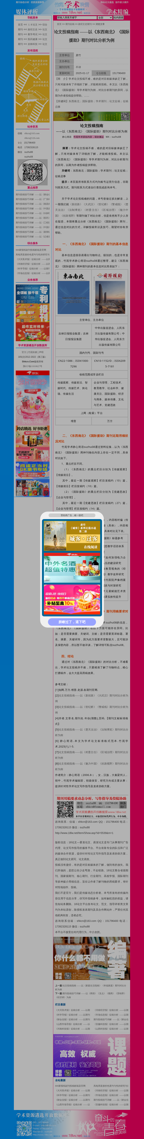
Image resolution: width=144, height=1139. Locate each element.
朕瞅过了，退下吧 (72, 622)
